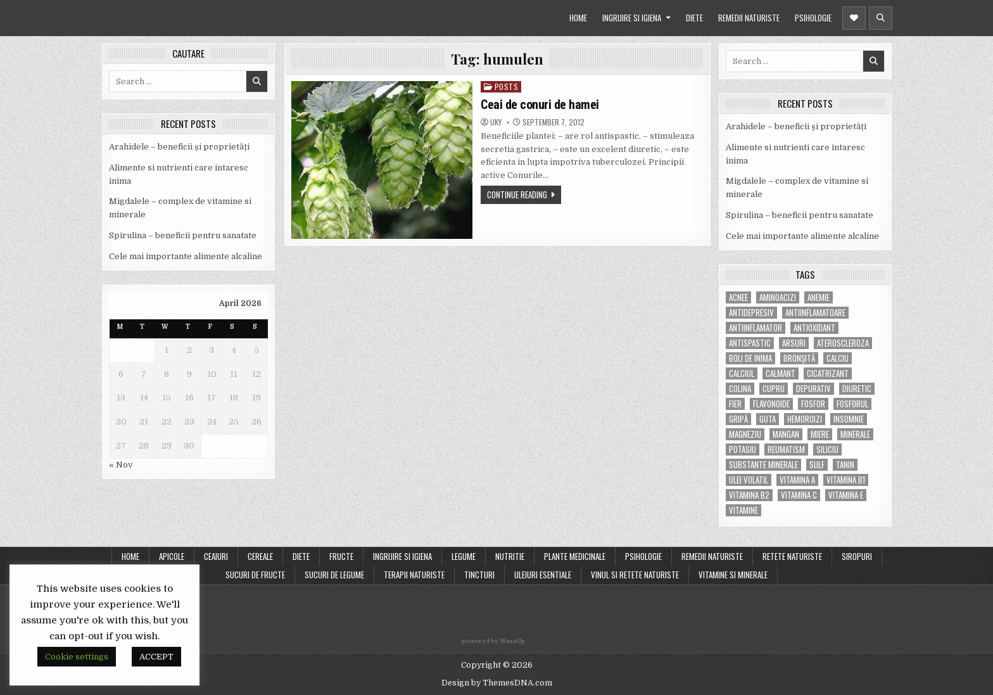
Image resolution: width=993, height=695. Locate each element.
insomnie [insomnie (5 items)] (848, 419)
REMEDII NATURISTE (749, 17)
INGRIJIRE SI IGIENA (631, 17)
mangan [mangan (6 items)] (786, 434)
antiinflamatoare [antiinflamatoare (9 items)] (815, 313)
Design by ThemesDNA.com (496, 683)
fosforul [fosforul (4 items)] (852, 404)
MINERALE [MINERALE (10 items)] (855, 434)
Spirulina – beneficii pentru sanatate (182, 235)
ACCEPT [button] (156, 656)
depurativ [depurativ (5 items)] (813, 389)
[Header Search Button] (880, 18)
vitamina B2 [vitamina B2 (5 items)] (749, 495)
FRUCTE (341, 556)
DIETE (694, 17)
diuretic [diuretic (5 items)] (856, 389)
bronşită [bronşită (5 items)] (799, 358)
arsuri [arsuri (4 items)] (794, 343)
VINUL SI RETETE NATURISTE (635, 574)
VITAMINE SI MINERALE (733, 574)
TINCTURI (479, 574)
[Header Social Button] (854, 18)
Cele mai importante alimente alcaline (185, 256)
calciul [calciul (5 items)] (741, 373)
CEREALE (260, 556)
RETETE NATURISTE (792, 556)
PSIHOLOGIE (813, 17)
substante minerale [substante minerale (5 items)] (763, 465)
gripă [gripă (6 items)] (738, 419)
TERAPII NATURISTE (414, 574)
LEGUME (464, 556)
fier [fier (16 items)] (735, 404)
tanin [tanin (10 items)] (845, 465)
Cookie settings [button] (76, 656)
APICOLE (171, 556)
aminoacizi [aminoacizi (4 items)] (777, 297)
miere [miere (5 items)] (820, 434)
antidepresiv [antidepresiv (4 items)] (751, 313)
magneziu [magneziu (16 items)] (745, 434)
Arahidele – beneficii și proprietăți (179, 146)
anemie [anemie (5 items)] (818, 297)
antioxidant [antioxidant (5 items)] (814, 328)
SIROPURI (857, 556)
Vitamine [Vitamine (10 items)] (743, 510)
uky (496, 122)
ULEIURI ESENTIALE (542, 574)
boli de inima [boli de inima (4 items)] (750, 358)
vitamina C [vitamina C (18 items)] (799, 495)
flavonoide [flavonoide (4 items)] (771, 404)
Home (130, 556)
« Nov (121, 464)
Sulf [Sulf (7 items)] (817, 465)
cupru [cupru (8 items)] (773, 389)
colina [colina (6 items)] (740, 389)
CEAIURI (216, 556)
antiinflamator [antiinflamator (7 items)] (755, 328)
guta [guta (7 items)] (767, 419)
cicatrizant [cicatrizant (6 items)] (828, 373)
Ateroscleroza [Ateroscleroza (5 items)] (843, 343)
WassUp (512, 641)
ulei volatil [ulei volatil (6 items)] (748, 480)
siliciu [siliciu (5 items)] (827, 449)
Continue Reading (517, 194)
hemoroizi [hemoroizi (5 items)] (804, 419)
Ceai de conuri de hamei (540, 104)
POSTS (507, 86)
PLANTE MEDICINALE (574, 556)
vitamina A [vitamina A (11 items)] (797, 480)
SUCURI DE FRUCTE (255, 574)
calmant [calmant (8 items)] (780, 373)
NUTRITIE (509, 556)
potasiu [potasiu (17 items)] (742, 449)
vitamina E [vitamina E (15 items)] (845, 495)
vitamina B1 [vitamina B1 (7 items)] (845, 480)
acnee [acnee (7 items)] (738, 297)
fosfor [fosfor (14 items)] (813, 404)
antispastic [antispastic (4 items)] (750, 343)
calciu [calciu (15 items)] (837, 358)
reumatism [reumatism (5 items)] (786, 449)
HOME (578, 17)
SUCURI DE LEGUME (334, 574)
